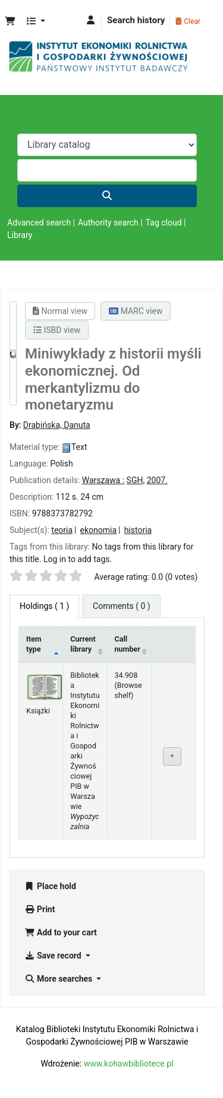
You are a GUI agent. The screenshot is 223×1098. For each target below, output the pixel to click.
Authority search (108, 222)
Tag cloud (164, 222)
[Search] (107, 196)
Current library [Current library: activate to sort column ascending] (83, 643)
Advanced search (39, 222)
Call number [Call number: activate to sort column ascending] (128, 643)
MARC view (135, 311)
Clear (187, 21)
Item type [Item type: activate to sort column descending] (34, 643)
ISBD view (56, 330)
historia (138, 530)
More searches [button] (59, 978)
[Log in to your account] (90, 20)
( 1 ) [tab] (44, 606)
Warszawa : (103, 480)
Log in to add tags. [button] (77, 559)
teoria (62, 530)
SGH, (136, 480)
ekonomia (98, 530)
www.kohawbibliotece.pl (129, 1063)
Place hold (50, 886)
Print (39, 909)
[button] (10, 22)
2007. (157, 480)
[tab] (122, 606)
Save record (53, 955)
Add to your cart (60, 932)
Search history (136, 20)
